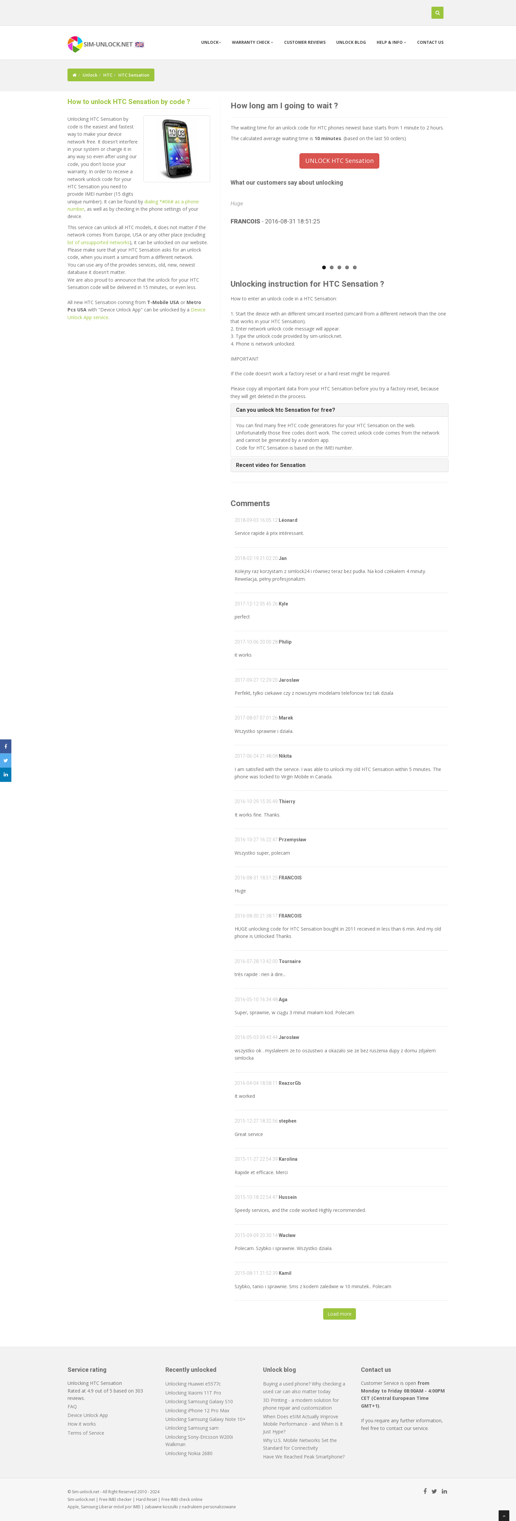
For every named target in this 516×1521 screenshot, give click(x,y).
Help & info (391, 42)
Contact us (430, 42)
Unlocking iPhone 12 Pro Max (197, 1410)
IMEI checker (120, 1499)
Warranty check (252, 42)
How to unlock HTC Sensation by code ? (129, 102)
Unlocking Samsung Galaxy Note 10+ (205, 1419)
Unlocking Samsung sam (192, 1428)
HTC (107, 75)
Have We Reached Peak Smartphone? (304, 1456)
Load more (340, 1314)
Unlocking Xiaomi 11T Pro (193, 1393)
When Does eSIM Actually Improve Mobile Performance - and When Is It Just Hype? (303, 1424)
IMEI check (180, 1499)
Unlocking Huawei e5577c (193, 1384)
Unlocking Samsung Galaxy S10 (199, 1401)
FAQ (72, 1406)
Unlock (211, 42)
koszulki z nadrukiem (182, 1507)
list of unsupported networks (99, 242)
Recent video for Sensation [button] (270, 465)
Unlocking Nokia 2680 (189, 1453)
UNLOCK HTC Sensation (339, 161)
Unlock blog (351, 42)
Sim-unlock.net (81, 1499)
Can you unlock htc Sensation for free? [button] (285, 410)
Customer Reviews (305, 42)
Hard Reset (146, 1499)
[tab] (339, 410)
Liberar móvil (111, 1507)
